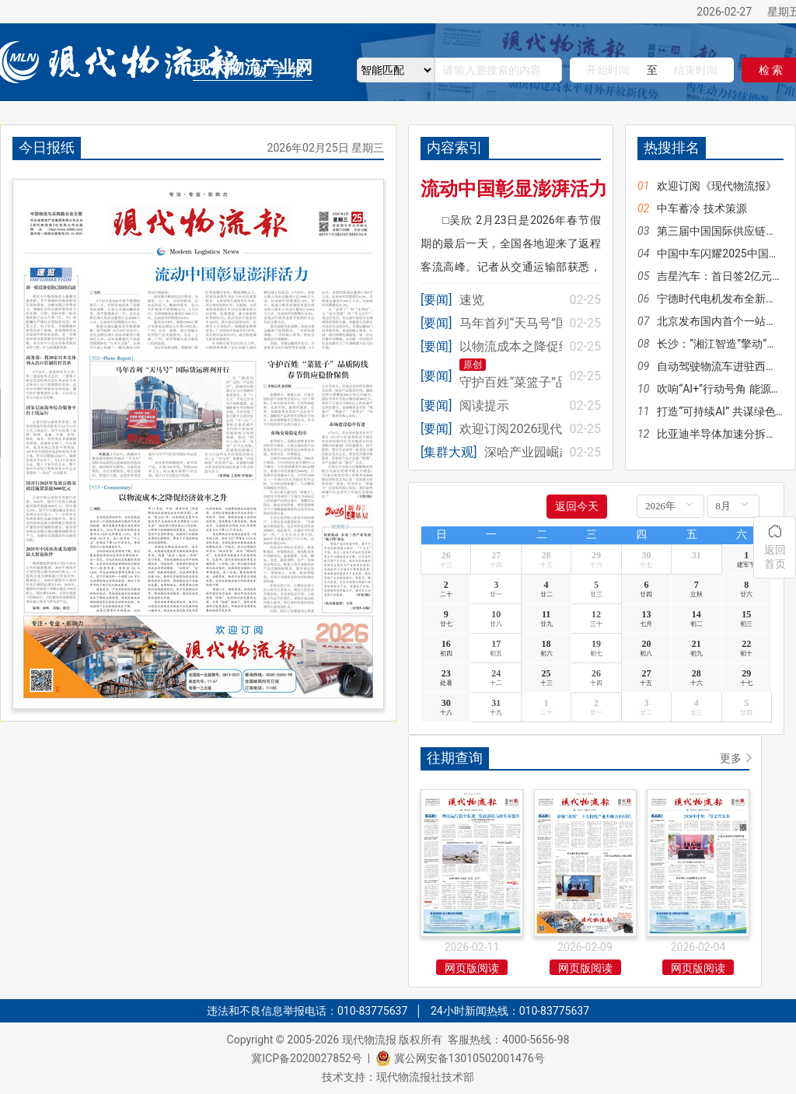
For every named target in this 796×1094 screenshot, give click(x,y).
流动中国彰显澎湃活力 (514, 189)
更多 (731, 758)
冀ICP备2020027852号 (306, 1058)
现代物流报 (369, 1039)
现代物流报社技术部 (425, 1077)
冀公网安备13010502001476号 (469, 1058)
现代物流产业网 (252, 67)
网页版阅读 (472, 968)
